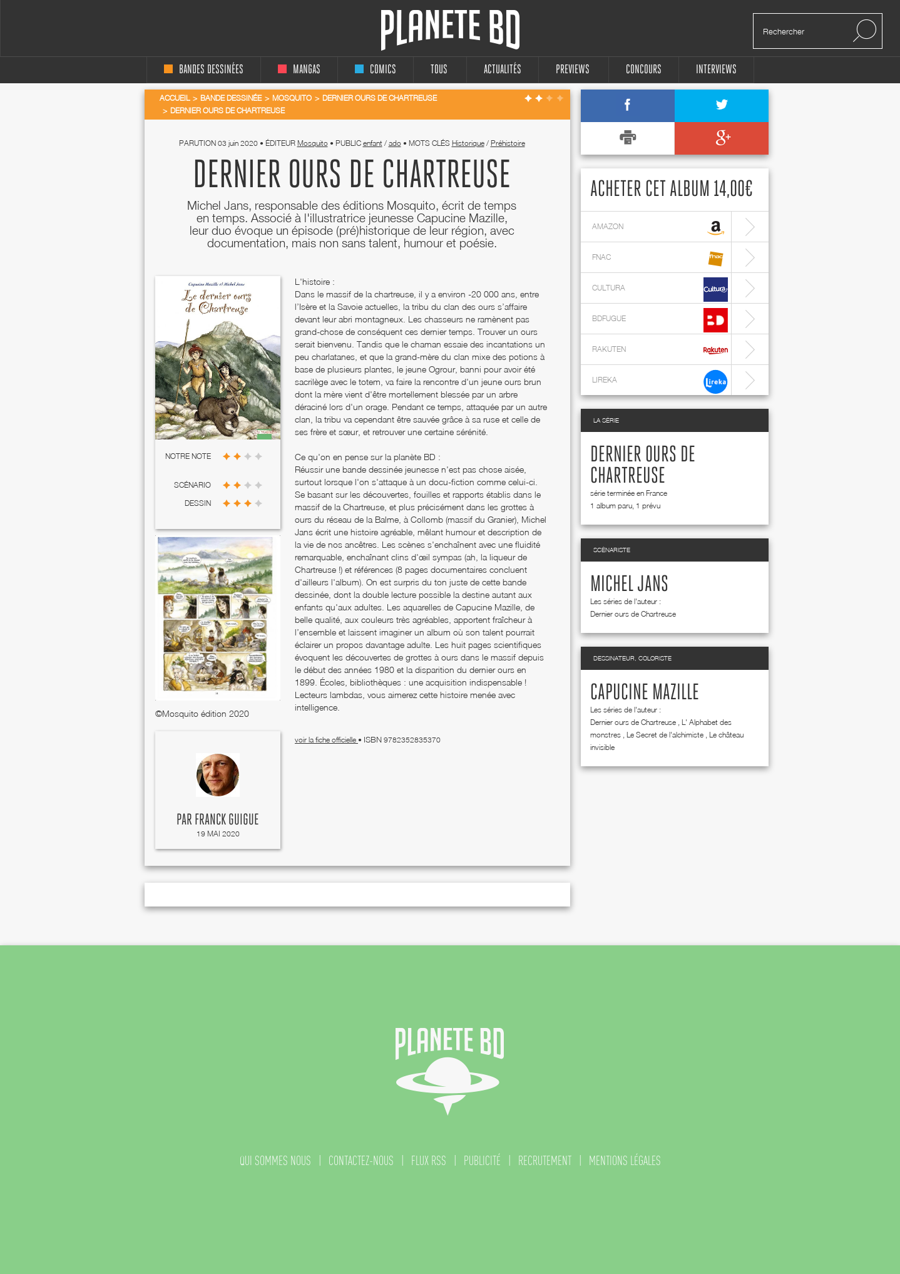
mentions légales (625, 1161)
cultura (660, 289)
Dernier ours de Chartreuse (633, 614)
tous (439, 69)
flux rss (428, 1161)
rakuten (660, 351)
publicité (482, 1161)
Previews (573, 69)
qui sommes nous (275, 1161)
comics (375, 69)
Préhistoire (508, 143)
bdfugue (660, 320)
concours (644, 69)
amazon (660, 228)
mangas (299, 69)
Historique (468, 143)
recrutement (544, 1161)
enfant (372, 143)
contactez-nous (361, 1161)
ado (395, 143)
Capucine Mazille (644, 693)
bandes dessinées (203, 69)
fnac (660, 259)
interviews (716, 69)
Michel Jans (629, 585)
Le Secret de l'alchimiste (664, 734)
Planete (450, 30)
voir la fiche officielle (326, 739)
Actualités (502, 69)
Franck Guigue (227, 820)
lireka (660, 381)
